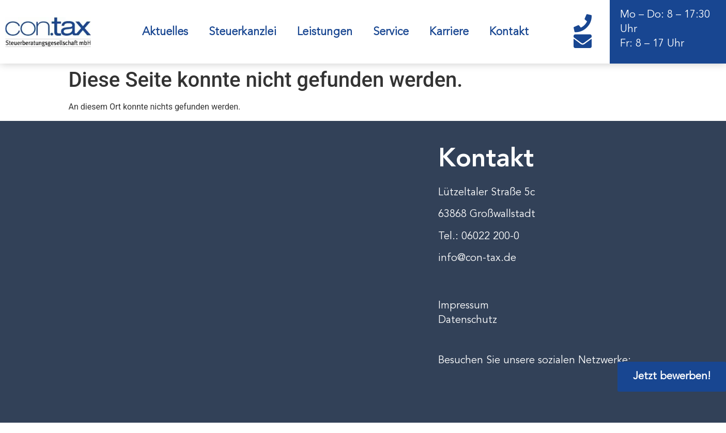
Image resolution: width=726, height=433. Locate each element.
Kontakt (509, 32)
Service (391, 32)
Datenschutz (467, 320)
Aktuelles (165, 32)
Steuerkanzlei (242, 32)
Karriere (449, 32)
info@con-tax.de (477, 258)
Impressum (463, 306)
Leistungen (324, 32)
